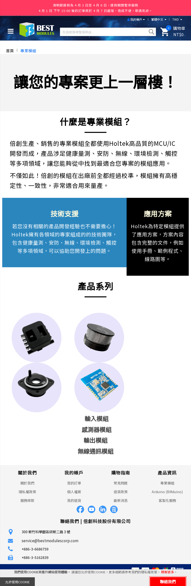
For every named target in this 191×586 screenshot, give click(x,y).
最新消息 (121, 500)
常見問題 (121, 482)
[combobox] (108, 32)
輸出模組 (95, 440)
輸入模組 (96, 418)
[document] (95, 577)
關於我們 (27, 482)
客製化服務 (167, 500)
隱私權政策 (27, 491)
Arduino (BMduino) (167, 491)
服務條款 (27, 500)
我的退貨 (74, 500)
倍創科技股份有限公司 (107, 521)
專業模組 (167, 482)
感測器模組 (96, 429)
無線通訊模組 (95, 451)
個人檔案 (74, 491)
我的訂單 (74, 482)
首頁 (10, 50)
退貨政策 (121, 491)
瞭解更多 (167, 572)
